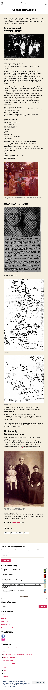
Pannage (24, 3)
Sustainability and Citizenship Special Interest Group (17, 654)
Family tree (15, 523)
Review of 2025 (6, 624)
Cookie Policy (11, 686)
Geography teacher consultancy (12, 657)
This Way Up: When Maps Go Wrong (12, 580)
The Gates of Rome (7, 574)
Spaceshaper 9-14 (8, 660)
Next (4, 670)
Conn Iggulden (5, 575)
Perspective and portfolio (10, 648)
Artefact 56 (4, 621)
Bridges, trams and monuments (10, 627)
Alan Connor (5, 587)
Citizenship (6, 676)
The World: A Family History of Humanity (13, 590)
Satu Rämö (4, 570)
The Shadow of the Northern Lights (11, 569)
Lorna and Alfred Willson (10, 664)
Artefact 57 (4, 618)
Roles (5, 667)
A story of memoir (6, 615)
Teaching (6, 673)
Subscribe (6, 560)
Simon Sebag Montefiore (6, 591)
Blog (4, 651)
